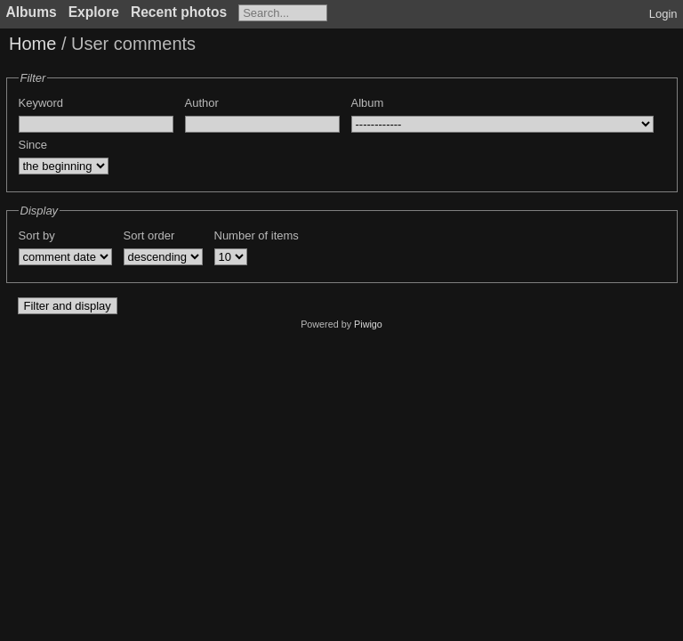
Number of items (256, 235)
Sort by (37, 235)
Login (663, 13)
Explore (93, 12)
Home (32, 43)
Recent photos (179, 12)
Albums (31, 12)
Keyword (41, 103)
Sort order (149, 235)
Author (202, 103)
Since (33, 144)
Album (367, 103)
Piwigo (368, 324)
